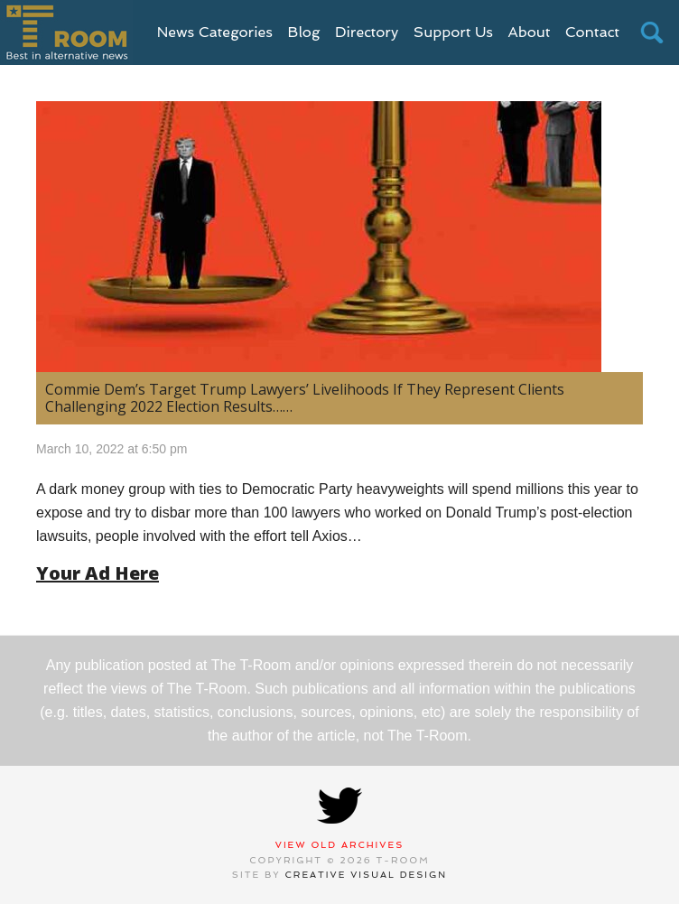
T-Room (66, 32)
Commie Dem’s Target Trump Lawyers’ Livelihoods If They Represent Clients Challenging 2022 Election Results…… (304, 397)
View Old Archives (340, 845)
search (652, 32)
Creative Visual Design (366, 875)
